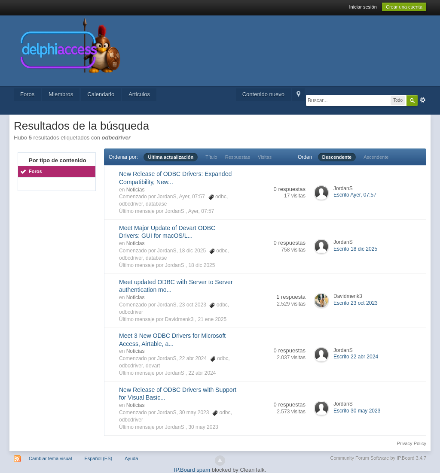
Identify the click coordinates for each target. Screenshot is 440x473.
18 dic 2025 (201, 265)
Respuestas (237, 157)
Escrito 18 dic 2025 (355, 249)
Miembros (61, 94)
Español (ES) (98, 458)
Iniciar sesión (363, 6)
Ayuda (131, 458)
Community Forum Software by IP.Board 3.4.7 (378, 458)
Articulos (139, 94)
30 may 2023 (203, 427)
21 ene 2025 (212, 319)
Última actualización (170, 157)
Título (211, 157)
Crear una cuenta (404, 6)
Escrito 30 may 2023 (356, 411)
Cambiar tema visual (50, 458)
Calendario (100, 94)
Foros (27, 94)
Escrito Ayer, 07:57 (354, 195)
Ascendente (376, 157)
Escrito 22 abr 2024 (355, 357)
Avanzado (422, 100)
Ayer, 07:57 (201, 211)
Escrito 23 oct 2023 (355, 303)
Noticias (135, 190)
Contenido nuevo (263, 94)
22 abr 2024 (202, 373)
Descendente (336, 157)
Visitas (265, 157)
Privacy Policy (411, 443)
